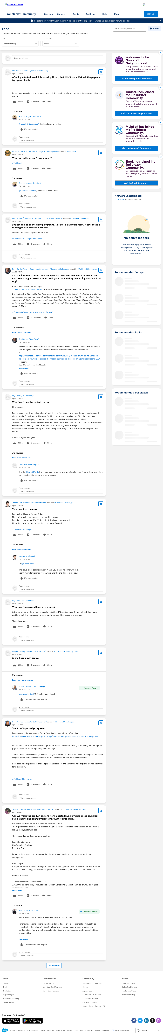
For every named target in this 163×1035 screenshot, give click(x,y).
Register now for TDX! (44, 20)
